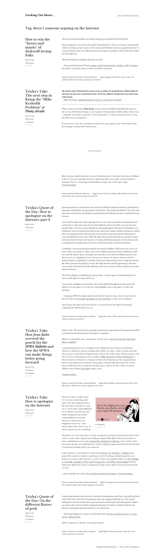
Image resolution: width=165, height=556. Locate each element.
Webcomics (86, 194)
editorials (119, 383)
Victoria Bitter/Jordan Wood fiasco (101, 474)
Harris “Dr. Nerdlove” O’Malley (116, 453)
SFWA (114, 316)
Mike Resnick (107, 357)
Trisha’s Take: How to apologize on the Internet (39, 401)
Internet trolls (102, 194)
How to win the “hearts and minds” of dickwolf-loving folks (38, 47)
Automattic (135, 547)
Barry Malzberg (125, 357)
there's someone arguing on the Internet (87, 80)
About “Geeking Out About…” (129, 16)
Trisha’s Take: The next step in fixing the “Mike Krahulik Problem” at (38, 101)
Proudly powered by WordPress (106, 547)
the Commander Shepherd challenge (103, 441)
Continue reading (70, 185)
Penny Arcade (125, 77)
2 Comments (29, 122)
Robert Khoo (66, 196)
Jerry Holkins (112, 194)
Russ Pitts (127, 531)
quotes (121, 531)
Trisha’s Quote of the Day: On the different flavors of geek (39, 502)
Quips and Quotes (90, 316)
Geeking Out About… (52, 14)
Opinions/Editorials (90, 77)
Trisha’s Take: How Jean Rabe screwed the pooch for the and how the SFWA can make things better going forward (39, 346)
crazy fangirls (109, 482)
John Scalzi (107, 316)
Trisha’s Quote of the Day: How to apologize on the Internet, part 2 (39, 214)
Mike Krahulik (122, 194)
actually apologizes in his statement (94, 299)
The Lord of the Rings (69, 485)
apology (107, 77)
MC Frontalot (115, 77)
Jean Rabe (85, 369)
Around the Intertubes (75, 77)
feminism (126, 383)
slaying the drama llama (125, 316)
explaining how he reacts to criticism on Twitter (100, 100)
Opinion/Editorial (90, 383)
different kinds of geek (111, 531)
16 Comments (29, 373)
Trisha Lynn (29, 63)
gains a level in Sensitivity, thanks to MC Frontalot (115, 65)
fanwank (118, 482)
